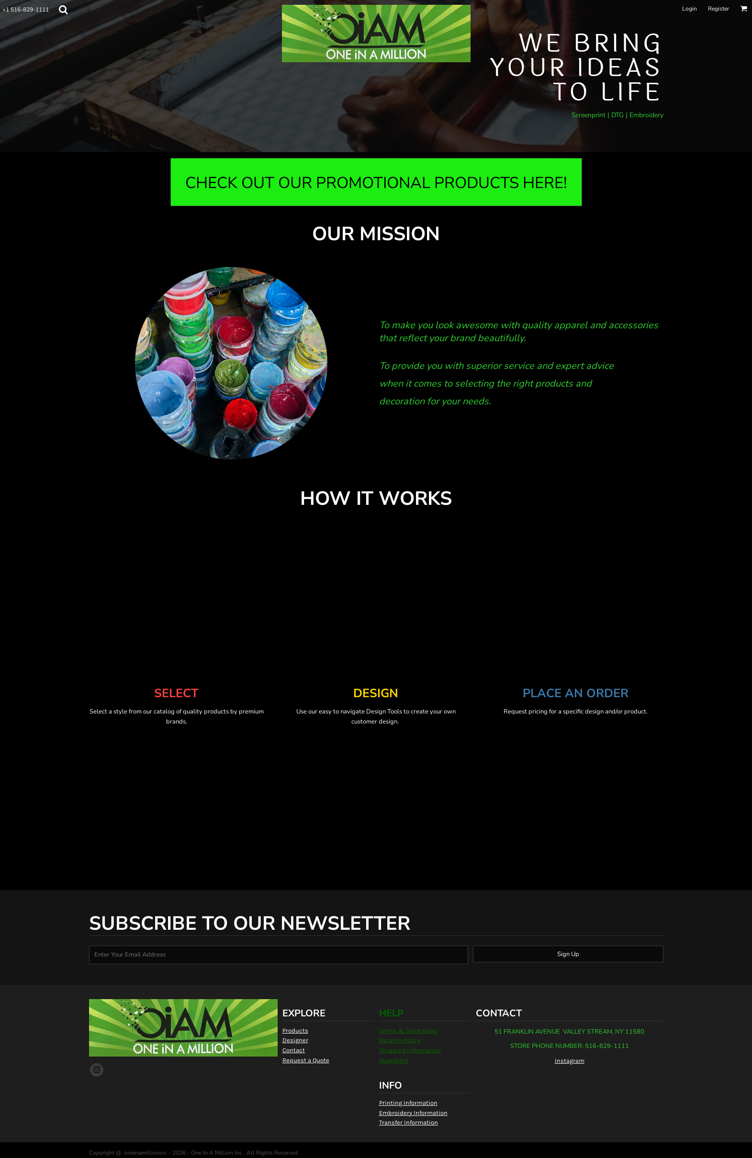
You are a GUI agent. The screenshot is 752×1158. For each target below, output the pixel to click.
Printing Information (408, 1102)
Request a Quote (305, 1060)
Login (689, 8)
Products (295, 1030)
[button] (63, 9)
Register (718, 8)
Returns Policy (399, 1040)
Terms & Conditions (408, 1030)
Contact (293, 1050)
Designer (295, 1040)
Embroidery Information (413, 1112)
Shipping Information (410, 1050)
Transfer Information (408, 1122)
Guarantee (394, 1060)
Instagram (569, 1060)
